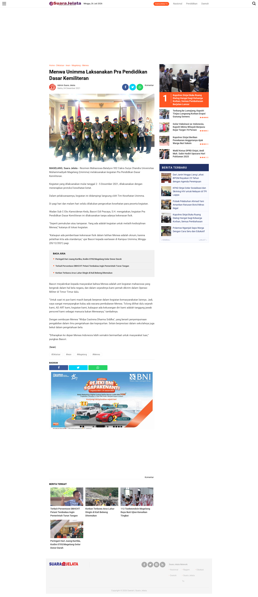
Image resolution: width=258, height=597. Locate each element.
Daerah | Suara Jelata (137, 590)
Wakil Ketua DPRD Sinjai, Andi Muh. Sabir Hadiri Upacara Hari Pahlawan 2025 (189, 153)
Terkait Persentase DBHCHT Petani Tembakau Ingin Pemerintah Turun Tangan (92, 266)
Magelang (76, 65)
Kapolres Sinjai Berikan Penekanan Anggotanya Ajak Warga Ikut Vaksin (188, 140)
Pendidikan (191, 3)
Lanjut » (203, 240)
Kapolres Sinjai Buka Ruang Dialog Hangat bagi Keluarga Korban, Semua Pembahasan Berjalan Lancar (188, 218)
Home (52, 65)
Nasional (177, 3)
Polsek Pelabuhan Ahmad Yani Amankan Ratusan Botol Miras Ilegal (188, 204)
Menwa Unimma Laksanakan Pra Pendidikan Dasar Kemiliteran (98, 75)
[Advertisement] (129, 38)
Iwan (68, 65)
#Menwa (96, 354)
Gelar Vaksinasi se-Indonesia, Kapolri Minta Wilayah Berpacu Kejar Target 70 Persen (189, 127)
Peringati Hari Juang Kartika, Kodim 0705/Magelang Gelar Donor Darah (88, 259)
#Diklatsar (55, 354)
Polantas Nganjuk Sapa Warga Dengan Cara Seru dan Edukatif (189, 230)
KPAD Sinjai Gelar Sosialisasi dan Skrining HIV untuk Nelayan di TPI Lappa (190, 191)
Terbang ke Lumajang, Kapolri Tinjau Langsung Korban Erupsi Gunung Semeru (189, 113)
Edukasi (200, 570)
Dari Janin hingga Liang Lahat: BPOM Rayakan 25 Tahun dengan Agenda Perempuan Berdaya (188, 178)
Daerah (205, 3)
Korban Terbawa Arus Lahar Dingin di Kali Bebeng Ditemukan (83, 273)
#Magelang (82, 354)
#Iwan (68, 354)
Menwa (85, 65)
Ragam (186, 570)
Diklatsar (60, 65)
